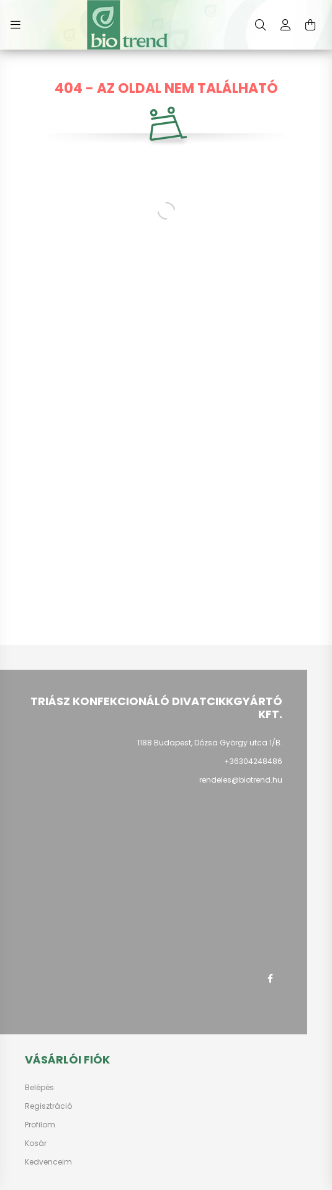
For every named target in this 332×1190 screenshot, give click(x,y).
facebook (270, 978)
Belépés (39, 1087)
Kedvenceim (48, 1162)
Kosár (36, 1143)
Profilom (40, 1125)
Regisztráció (48, 1106)
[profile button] (285, 24)
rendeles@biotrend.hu (240, 780)
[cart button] (310, 24)
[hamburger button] (15, 24)
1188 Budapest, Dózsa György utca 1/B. (209, 742)
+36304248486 (253, 761)
